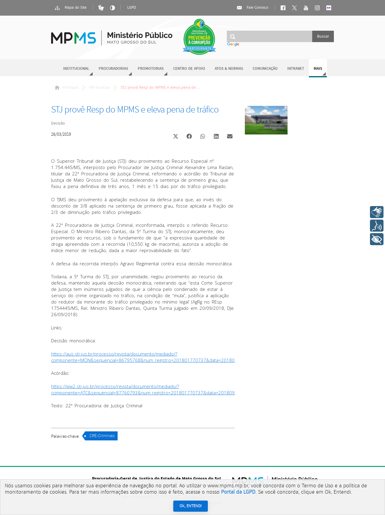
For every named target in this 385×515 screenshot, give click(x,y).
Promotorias (151, 68)
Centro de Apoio (189, 68)
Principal (66, 87)
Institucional (76, 68)
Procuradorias (113, 68)
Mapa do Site (70, 8)
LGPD (131, 7)
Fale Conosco (252, 8)
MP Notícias (99, 87)
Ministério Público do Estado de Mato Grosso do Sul (111, 34)
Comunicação (265, 68)
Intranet (295, 68)
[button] (175, 137)
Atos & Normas (229, 68)
